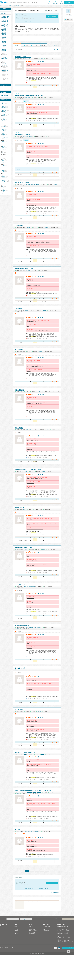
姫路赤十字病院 (19, 390)
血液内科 (3, 116)
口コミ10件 (42, 435)
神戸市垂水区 (5, 24)
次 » (59, 49)
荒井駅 (27, 429)
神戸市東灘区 (5, 17)
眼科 (2, 152)
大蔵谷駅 (37, 184)
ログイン (61, 3)
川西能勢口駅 (25, 136)
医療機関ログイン (67, 919)
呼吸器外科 (4, 126)
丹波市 (4, 57)
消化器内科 (4, 107)
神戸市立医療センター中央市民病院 (33, 790)
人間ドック (4, 193)
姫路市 (4, 29)
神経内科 (3, 115)
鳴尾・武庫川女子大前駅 (35, 831)
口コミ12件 (42, 233)
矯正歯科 (3, 176)
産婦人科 (3, 162)
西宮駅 (25, 586)
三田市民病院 (19, 308)
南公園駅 (34, 792)
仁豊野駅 (25, 471)
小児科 (3, 165)
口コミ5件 (42, 357)
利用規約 (44, 929)
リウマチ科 (4, 112)
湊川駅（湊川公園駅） (37, 627)
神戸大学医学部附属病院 (22, 625)
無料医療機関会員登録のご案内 (62, 926)
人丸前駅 (25, 184)
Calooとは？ (17, 926)
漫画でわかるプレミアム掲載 (62, 929)
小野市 (4, 50)
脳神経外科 (4, 131)
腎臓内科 (3, 118)
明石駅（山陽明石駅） (31, 184)
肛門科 (3, 147)
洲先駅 (29, 831)
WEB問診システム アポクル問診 (62, 933)
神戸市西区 (4, 28)
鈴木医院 (17, 829)
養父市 (4, 55)
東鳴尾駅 (25, 831)
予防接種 (3, 190)
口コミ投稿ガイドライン (47, 926)
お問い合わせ (12, 947)
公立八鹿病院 (19, 349)
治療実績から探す (32, 929)
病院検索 (10, 5)
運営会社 (1, 947)
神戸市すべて (5, 16)
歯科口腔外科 (4, 180)
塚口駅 (26, 97)
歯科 (2, 175)
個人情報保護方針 (46, 930)
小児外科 (3, 166)
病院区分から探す (32, 933)
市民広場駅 (39, 792)
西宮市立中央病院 (20, 668)
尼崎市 (4, 30)
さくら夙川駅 (29, 586)
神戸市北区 (4, 25)
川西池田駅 (30, 136)
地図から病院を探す (4, 95)
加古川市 (4, 41)
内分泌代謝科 (4, 110)
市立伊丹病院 (19, 709)
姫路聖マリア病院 (28, 469)
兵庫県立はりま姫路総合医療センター (25, 752)
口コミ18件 (42, 474)
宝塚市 (4, 45)
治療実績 (41, 58)
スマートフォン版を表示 (67, 947)
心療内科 (3, 171)
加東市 (4, 63)
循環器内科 (4, 106)
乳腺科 (3, 130)
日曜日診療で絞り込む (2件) (44, 21)
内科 (2, 103)
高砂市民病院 (19, 428)
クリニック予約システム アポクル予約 (64, 932)
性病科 (3, 149)
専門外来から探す (32, 932)
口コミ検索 (16, 929)
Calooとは (49, 3)
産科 (2, 159)
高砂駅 (30, 429)
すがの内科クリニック (24, 268)
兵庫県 (3, 13)
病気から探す (31, 926)
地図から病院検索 (56, 892)
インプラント (4, 181)
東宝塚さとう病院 (23, 547)
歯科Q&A (16, 933)
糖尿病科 (3, 111)
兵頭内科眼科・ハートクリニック (29, 95)
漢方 (2, 186)
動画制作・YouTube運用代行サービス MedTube (65, 941)
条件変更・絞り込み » (52, 16)
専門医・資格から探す (33, 930)
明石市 (4, 32)
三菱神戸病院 (19, 225)
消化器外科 (4, 129)
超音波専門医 (16, 5)
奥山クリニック (19, 507)
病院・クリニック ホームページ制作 (63, 937)
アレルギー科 (4, 114)
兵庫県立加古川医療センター (23, 57)
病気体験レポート (18, 930)
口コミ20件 (42, 717)
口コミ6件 (42, 143)
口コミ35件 (42, 394)
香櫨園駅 (33, 586)
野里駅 (24, 509)
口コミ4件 (42, 515)
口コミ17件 (42, 317)
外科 (2, 125)
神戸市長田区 (5, 21)
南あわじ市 (4, 58)
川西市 (4, 49)
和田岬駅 (28, 227)
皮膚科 (3, 141)
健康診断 (3, 191)
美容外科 (3, 135)
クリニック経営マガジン (61, 936)
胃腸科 (3, 108)
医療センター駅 (29, 792)
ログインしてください (68, 15)
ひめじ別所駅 (28, 270)
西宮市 (4, 33)
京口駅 (25, 754)
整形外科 (3, 133)
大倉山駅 (27, 627)
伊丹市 (4, 37)
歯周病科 (3, 177)
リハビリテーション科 (5, 137)
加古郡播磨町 (5, 70)
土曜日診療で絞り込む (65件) (30, 21)
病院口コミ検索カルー (4, 5)
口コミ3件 (42, 276)
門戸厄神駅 (26, 669)
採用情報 (6, 947)
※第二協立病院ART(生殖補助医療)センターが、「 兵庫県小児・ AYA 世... (33, 169)
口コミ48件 (42, 634)
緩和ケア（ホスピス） (5, 120)
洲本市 (4, 34)
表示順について (57, 45)
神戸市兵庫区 (5, 20)
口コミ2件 (42, 104)
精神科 (3, 170)
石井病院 (22, 183)
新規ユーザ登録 (55, 3)
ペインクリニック (5, 189)
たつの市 (4, 65)
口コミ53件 (42, 795)
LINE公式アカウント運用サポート (63, 940)
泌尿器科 (3, 146)
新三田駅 (26, 310)
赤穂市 (4, 42)
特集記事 (16, 932)
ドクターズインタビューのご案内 (63, 930)
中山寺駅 (25, 549)
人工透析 (3, 119)
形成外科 (3, 134)
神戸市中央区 (5, 26)
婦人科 (3, 160)
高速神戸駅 (31, 627)
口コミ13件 (42, 61)
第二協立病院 (22, 134)
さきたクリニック (20, 585)
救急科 (3, 187)
